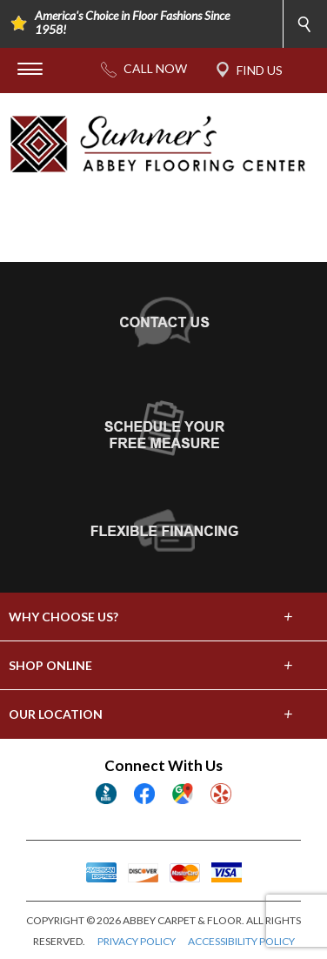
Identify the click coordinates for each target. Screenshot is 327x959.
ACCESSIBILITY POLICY (241, 941)
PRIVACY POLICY (136, 941)
